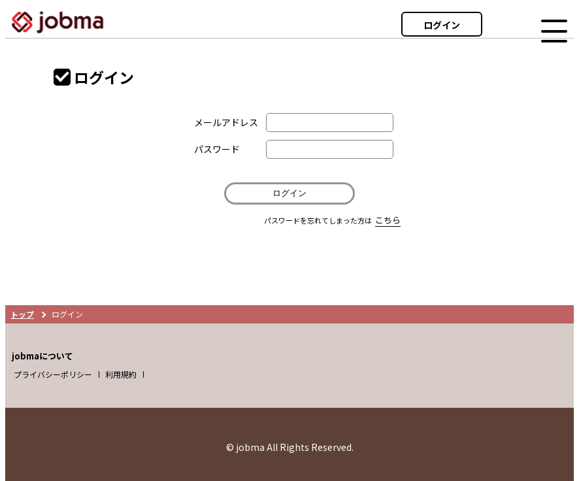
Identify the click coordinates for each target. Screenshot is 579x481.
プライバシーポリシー (53, 374)
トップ (22, 314)
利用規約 (121, 374)
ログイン (441, 24)
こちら (388, 220)
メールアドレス (226, 122)
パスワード (217, 149)
